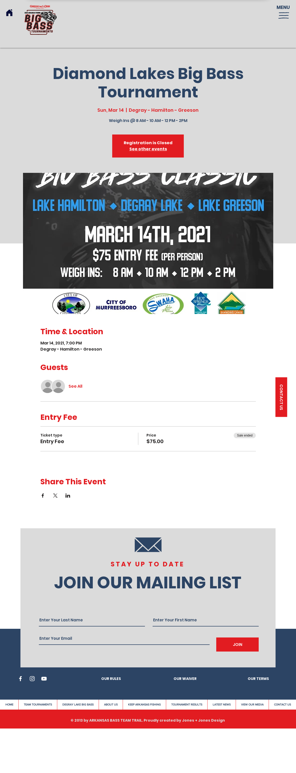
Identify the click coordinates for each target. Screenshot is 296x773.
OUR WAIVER (185, 678)
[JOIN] (237, 644)
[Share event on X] (55, 496)
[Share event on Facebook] (42, 496)
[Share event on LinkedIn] (67, 496)
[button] (283, 15)
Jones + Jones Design (203, 720)
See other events (148, 149)
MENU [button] (283, 7)
